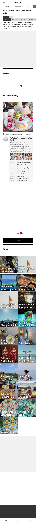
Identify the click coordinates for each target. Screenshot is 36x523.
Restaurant (15, 19)
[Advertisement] (18, 49)
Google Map (21, 171)
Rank (28, 6)
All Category (7, 19)
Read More (18, 240)
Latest (8, 6)
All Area (6, 17)
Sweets (31, 19)
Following (18, 6)
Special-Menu (23, 19)
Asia (11, 17)
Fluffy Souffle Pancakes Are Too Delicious (21, 140)
